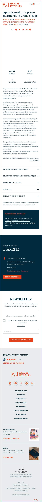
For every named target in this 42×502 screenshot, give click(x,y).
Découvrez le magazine (11, 439)
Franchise (21, 395)
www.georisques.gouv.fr (28, 204)
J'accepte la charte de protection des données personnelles (23, 322)
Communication (20, 403)
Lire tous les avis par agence (13, 363)
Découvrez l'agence (12, 277)
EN (23, 482)
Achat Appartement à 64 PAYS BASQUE (18, 218)
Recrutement (21, 407)
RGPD (34, 488)
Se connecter (8, 457)
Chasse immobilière (21, 411)
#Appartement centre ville (25, 20)
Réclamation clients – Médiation (18, 488)
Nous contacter (21, 391)
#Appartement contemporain (13, 22)
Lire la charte (21, 326)
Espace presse (21, 399)
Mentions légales (21, 491)
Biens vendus (21, 414)
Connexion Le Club (21, 418)
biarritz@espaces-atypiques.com (17, 271)
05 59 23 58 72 (11, 268)
